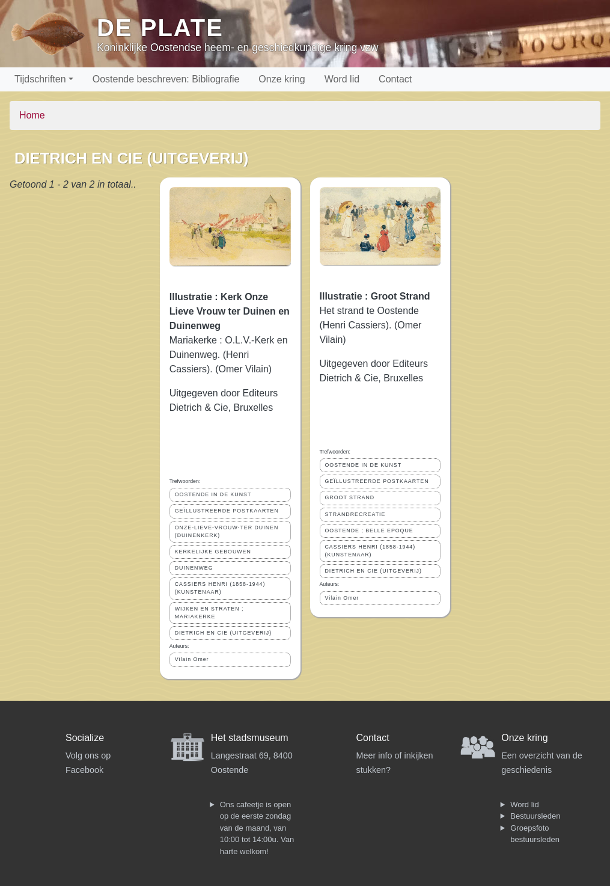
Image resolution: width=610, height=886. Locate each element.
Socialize (85, 738)
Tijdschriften (40, 79)
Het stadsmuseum (249, 738)
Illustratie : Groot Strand (375, 296)
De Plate (160, 27)
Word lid (342, 79)
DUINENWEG (194, 568)
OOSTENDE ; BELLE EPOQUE (369, 531)
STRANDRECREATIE (355, 514)
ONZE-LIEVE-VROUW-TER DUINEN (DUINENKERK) (226, 531)
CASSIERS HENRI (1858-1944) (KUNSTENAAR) (220, 588)
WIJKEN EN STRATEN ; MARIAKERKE (209, 613)
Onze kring (281, 79)
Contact (395, 79)
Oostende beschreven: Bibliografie (166, 79)
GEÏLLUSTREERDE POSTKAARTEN (227, 511)
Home (32, 115)
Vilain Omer (192, 659)
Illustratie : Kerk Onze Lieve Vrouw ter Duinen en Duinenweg (229, 311)
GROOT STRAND (350, 497)
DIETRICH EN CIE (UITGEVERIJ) (223, 633)
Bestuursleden (535, 815)
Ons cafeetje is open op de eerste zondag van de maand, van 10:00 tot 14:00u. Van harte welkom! (257, 828)
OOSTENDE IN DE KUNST (213, 494)
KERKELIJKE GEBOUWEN (213, 552)
